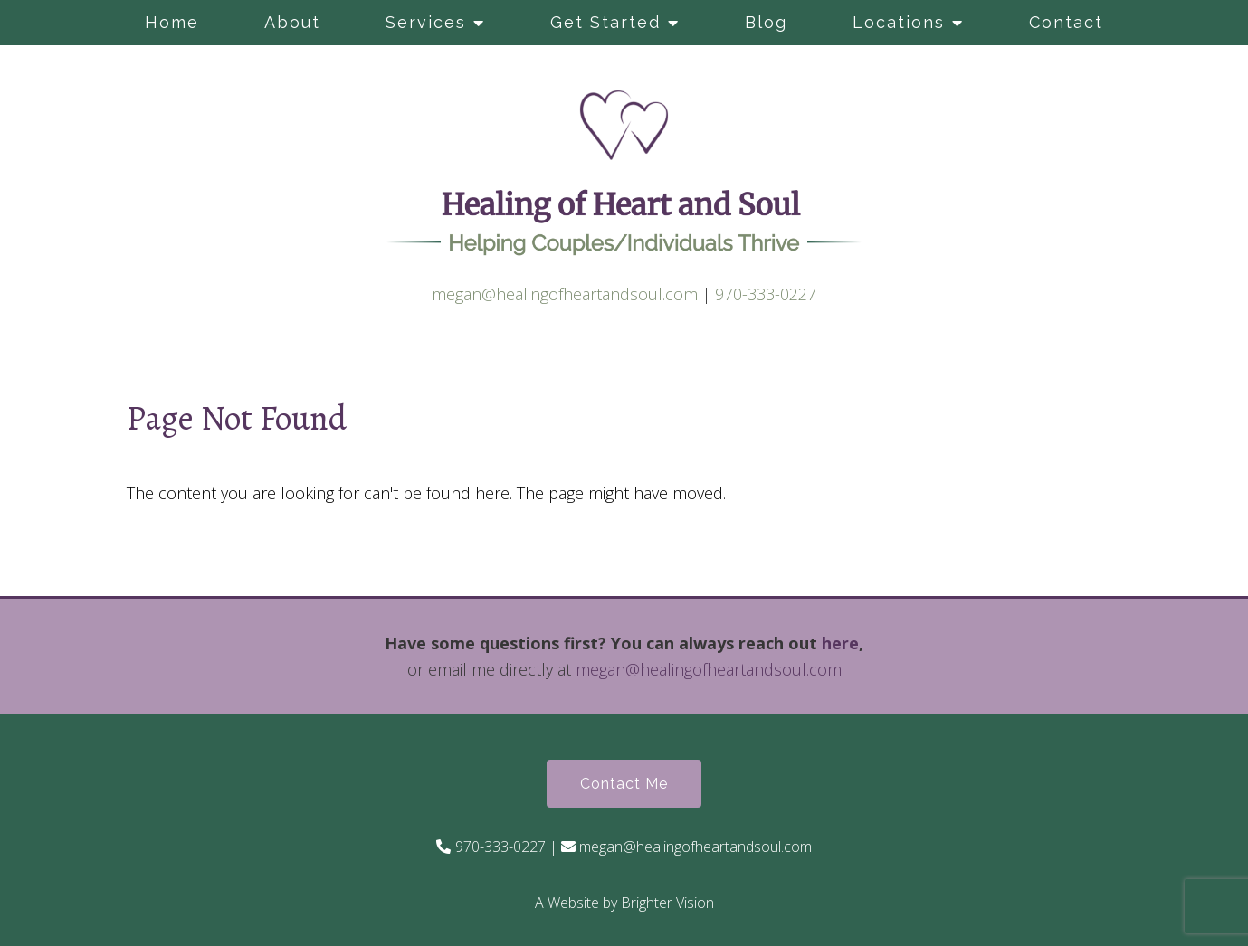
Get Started (605, 22)
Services (426, 22)
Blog (766, 22)
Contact (1066, 22)
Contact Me (624, 783)
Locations (899, 22)
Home (172, 22)
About (292, 22)
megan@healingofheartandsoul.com (565, 294)
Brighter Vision (667, 903)
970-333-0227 (765, 294)
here (840, 643)
